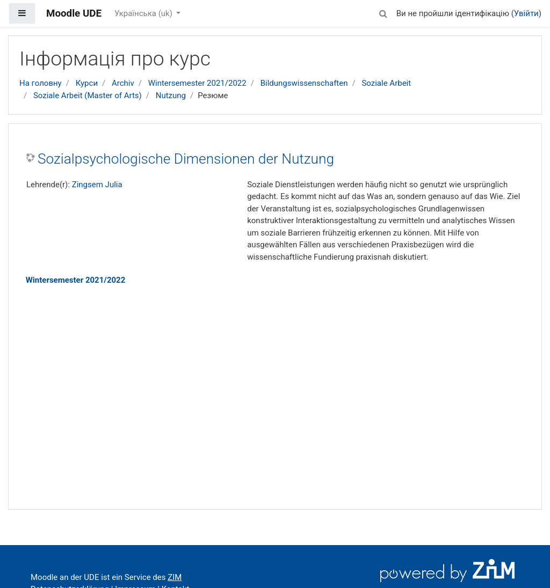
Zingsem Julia (97, 184)
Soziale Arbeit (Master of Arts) (87, 95)
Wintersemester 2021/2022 (197, 83)
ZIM (175, 577)
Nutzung (171, 95)
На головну (40, 83)
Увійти (526, 13)
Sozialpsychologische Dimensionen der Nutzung (186, 159)
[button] (383, 12)
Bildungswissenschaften (304, 83)
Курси (87, 83)
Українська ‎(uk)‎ (144, 13)
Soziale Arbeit (386, 83)
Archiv (123, 83)
